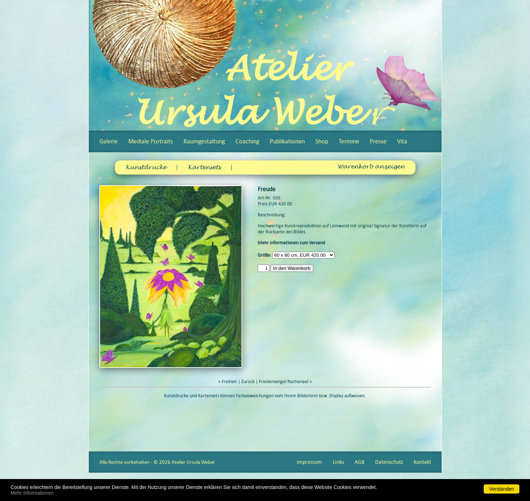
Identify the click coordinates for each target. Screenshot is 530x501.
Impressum (309, 462)
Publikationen (287, 141)
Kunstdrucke (146, 167)
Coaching (247, 141)
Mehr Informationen (32, 493)
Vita (402, 141)
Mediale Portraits (150, 141)
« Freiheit (227, 381)
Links (338, 462)
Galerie (108, 141)
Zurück (248, 381)
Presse (378, 141)
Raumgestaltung (204, 141)
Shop (321, 141)
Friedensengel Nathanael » (285, 381)
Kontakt (422, 462)
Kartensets (204, 167)
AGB (360, 462)
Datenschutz (389, 462)
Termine (349, 141)
